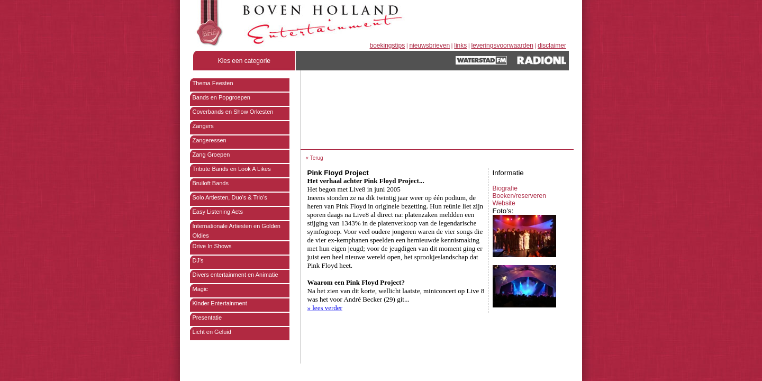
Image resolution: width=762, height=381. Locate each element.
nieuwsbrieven (429, 45)
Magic (200, 289)
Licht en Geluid (212, 332)
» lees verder (324, 308)
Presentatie (207, 317)
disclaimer (552, 45)
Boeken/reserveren (519, 195)
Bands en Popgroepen (221, 97)
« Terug (314, 158)
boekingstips (387, 45)
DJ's (198, 260)
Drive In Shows (212, 246)
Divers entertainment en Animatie (235, 274)
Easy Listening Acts (218, 211)
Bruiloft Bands (211, 183)
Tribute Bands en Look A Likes (232, 169)
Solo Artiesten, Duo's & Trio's (230, 197)
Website (504, 203)
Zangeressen (209, 140)
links (460, 45)
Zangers (203, 126)
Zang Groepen (211, 154)
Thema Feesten (213, 83)
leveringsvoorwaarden (502, 45)
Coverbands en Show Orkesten (233, 111)
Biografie (505, 188)
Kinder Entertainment (220, 303)
